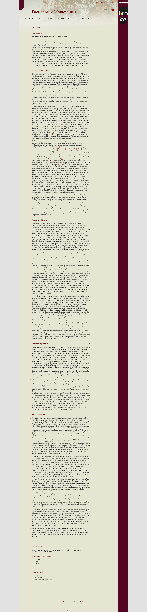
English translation (112, 2)
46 (64, 149)
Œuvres (71, 18)
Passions (36, 28)
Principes (37, 563)
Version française (100, 2)
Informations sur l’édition (69, 602)
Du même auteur (49, 36)
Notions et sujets (39, 577)
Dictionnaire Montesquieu (54, 12)
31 (61, 159)
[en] (33, 36)
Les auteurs (84, 18)
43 (41, 151)
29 (59, 149)
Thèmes (61, 18)
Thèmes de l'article (60, 36)
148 (52, 134)
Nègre (36, 561)
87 (75, 149)
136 (58, 151)
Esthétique (37, 575)
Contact (82, 602)
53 (58, 147)
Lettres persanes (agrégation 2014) (43, 579)
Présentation (29, 18)
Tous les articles (46, 18)
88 (79, 149)
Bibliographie (39, 36)
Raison (36, 565)
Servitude (37, 567)
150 (40, 134)
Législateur (37, 559)
